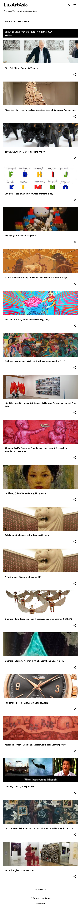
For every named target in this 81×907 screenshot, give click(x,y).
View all (8, 35)
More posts (41, 889)
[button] (74, 74)
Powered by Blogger (40, 898)
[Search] (69, 5)
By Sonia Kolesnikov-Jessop (17, 22)
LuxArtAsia (16, 4)
